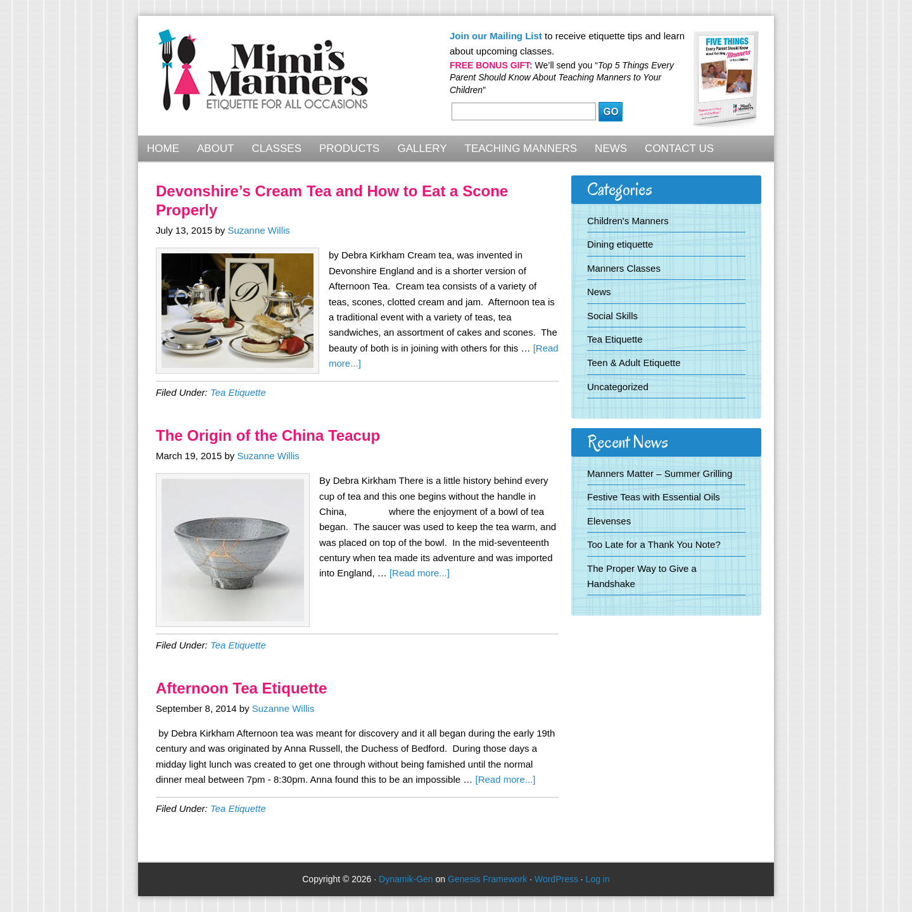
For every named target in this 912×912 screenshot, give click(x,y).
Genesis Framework (487, 879)
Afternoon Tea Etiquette (241, 688)
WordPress (556, 879)
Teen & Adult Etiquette (634, 362)
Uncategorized (618, 386)
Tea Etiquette (238, 392)
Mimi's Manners (263, 77)
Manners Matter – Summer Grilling (659, 473)
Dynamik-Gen (406, 879)
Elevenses (609, 521)
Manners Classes (624, 268)
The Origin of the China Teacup (268, 435)
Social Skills (612, 315)
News (599, 291)
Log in (598, 879)
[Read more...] (420, 572)
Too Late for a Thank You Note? (654, 544)
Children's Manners (628, 220)
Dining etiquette (620, 244)
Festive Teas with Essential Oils (653, 496)
